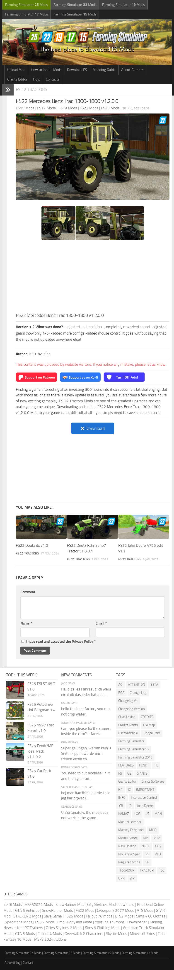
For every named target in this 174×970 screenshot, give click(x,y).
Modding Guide (104, 70)
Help (36, 79)
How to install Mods (46, 70)
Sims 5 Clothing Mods (102, 927)
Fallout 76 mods (99, 916)
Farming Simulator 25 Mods (23, 953)
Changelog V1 (128, 701)
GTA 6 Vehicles (27, 910)
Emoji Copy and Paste (74, 922)
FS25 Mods (74, 916)
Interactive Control (144, 798)
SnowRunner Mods (57, 910)
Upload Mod (16, 70)
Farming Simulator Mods (26, 5)
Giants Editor (17, 79)
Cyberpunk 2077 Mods (115, 910)
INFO (122, 798)
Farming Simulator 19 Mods (100, 953)
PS (147, 854)
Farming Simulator (131, 741)
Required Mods (129, 862)
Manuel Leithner (129, 822)
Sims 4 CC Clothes (150, 916)
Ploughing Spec (129, 854)
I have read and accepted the (58, 641)
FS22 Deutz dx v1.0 (32, 545)
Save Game (53, 916)
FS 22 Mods (45, 922)
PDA (158, 846)
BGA (121, 693)
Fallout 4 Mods (50, 933)
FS (120, 773)
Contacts (52, 79)
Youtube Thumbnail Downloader (121, 922)
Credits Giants (128, 725)
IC (129, 790)
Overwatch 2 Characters (84, 933)
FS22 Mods (85, 910)
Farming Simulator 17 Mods (139, 953)
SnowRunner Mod (70, 904)
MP (145, 838)
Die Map (149, 725)
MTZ (156, 838)
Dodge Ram (151, 733)
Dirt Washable (128, 733)
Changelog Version (131, 709)
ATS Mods (145, 910)
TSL (161, 870)
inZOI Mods (12, 904)
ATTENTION (136, 685)
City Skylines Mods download (110, 904)
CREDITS (147, 717)
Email (101, 623)
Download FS (77, 70)
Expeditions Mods (17, 922)
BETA (154, 685)
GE (129, 773)
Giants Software (153, 781)
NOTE (146, 846)
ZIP (132, 878)
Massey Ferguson (131, 830)
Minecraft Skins (142, 933)
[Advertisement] (92, 278)
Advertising (13, 963)
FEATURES (126, 765)
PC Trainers (33, 927)
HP (120, 790)
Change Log (138, 693)
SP (147, 862)
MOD (153, 830)
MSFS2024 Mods (38, 904)
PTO (158, 854)
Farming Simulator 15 (133, 749)
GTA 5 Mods (25, 933)
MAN (158, 814)
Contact (28, 963)
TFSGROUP (126, 870)
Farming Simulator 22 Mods (62, 953)
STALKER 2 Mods (27, 916)
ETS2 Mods (124, 916)
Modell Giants (128, 838)
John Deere (145, 806)
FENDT (144, 765)
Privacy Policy (82, 641)
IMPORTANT (145, 790)
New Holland (127, 846)
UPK (121, 878)
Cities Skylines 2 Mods (64, 927)
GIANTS (142, 773)
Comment (27, 592)
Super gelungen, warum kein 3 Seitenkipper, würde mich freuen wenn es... (86, 753)
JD (130, 806)
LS (147, 814)
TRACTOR (147, 870)
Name (26, 623)
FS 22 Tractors (31, 89)
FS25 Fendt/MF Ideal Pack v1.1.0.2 (40, 751)
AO (120, 685)
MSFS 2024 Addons (50, 939)
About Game (130, 70)
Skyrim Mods (116, 933)
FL (156, 765)
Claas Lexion (126, 717)
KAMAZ (123, 814)
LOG (137, 814)
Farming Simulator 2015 (135, 757)
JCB (120, 806)
